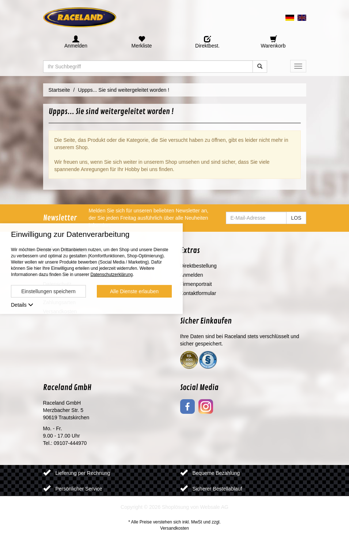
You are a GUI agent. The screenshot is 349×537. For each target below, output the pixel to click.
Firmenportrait (196, 284)
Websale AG (214, 507)
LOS (296, 218)
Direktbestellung (198, 266)
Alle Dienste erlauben (134, 291)
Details (22, 305)
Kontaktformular (198, 293)
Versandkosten (174, 528)
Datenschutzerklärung (111, 274)
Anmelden (191, 275)
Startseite (59, 90)
